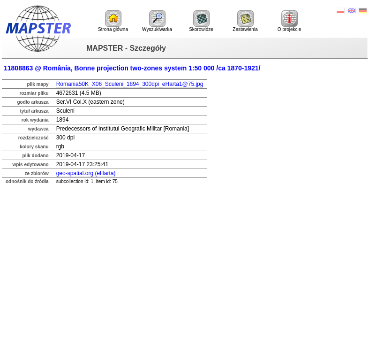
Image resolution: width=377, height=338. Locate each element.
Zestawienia (245, 21)
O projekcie (290, 21)
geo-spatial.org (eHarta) (86, 173)
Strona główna (113, 21)
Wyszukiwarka (157, 21)
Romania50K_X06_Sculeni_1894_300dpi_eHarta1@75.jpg (130, 84)
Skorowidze (201, 21)
